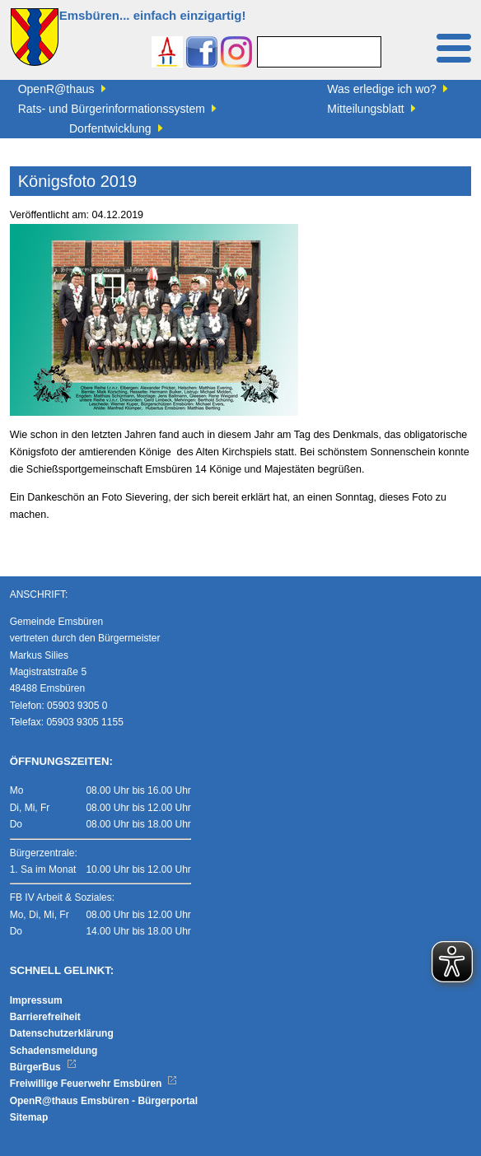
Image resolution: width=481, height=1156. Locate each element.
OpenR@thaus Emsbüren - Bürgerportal (104, 1101)
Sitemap (29, 1117)
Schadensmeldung (54, 1050)
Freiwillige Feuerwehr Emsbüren (94, 1083)
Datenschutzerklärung (62, 1033)
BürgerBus (43, 1067)
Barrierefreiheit (45, 1017)
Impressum (36, 1000)
